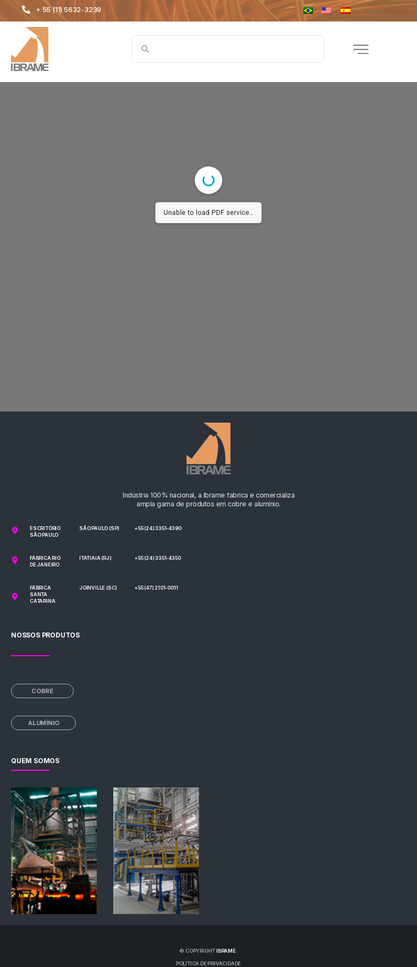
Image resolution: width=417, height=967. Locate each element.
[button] (360, 49)
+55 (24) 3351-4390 (157, 528)
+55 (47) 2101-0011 (156, 588)
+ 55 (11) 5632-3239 (68, 9)
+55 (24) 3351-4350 (157, 558)
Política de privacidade (208, 963)
